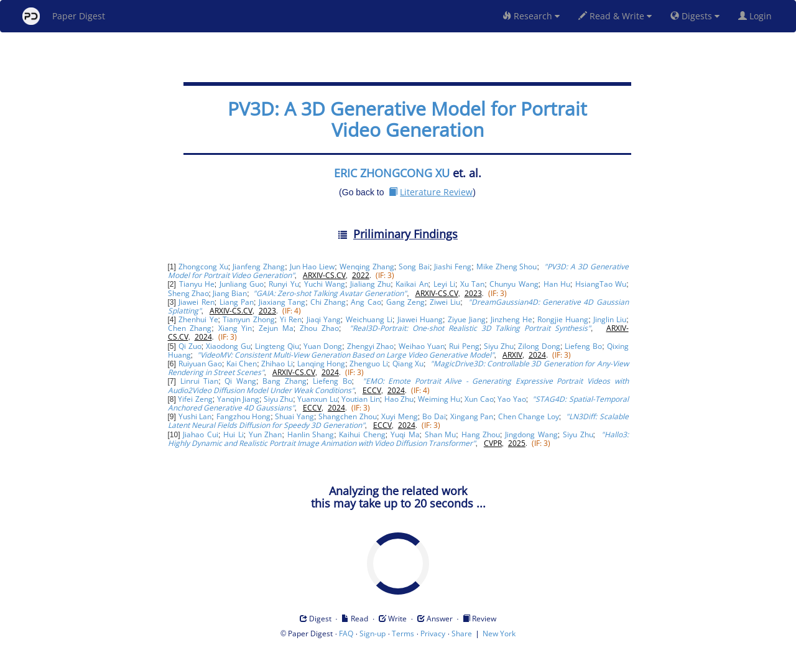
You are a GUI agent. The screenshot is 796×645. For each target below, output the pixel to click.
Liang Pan (237, 302)
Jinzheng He (511, 319)
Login (757, 16)
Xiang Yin (235, 328)
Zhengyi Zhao (370, 346)
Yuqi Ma (405, 434)
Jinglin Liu (609, 319)
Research (531, 16)
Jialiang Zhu (370, 284)
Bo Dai (434, 416)
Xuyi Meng (399, 416)
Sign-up (372, 633)
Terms (403, 633)
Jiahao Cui (200, 434)
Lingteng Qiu (277, 346)
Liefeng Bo (583, 346)
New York (499, 633)
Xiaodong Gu (228, 346)
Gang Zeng (405, 302)
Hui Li (233, 434)
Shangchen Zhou (347, 416)
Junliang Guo (242, 284)
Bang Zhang (284, 381)
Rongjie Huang (562, 319)
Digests (695, 16)
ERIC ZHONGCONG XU (392, 172)
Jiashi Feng (452, 266)
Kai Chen (241, 363)
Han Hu (557, 284)
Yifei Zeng (195, 399)
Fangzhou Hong (243, 416)
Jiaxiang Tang (282, 302)
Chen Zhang (190, 328)
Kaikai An (412, 284)
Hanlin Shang (311, 434)
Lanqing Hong (321, 363)
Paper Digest (63, 16)
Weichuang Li (369, 319)
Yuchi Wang (324, 284)
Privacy (432, 633)
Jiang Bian (230, 293)
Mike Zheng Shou (506, 266)
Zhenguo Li (368, 363)
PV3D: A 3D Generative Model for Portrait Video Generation (407, 119)
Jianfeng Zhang (259, 266)
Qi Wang (240, 381)
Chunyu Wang (513, 284)
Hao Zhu (399, 399)
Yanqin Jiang (238, 399)
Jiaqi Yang (324, 319)
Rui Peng (464, 346)
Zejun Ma (276, 328)
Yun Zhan (265, 434)
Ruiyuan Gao (200, 363)
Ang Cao (366, 302)
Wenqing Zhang (367, 266)
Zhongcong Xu (203, 266)
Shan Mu (440, 434)
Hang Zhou (481, 434)
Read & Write (615, 16)
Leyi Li (444, 284)
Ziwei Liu (445, 302)
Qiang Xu (407, 363)
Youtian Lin (360, 399)
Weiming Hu (439, 399)
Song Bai (414, 266)
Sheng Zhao (188, 293)
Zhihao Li (276, 363)
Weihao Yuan (422, 346)
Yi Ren (291, 319)
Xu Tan (472, 284)
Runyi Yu (283, 284)
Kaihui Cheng (362, 434)
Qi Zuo (189, 346)
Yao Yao (511, 399)
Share (461, 633)
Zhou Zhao (319, 328)
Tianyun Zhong (248, 319)
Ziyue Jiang (467, 319)
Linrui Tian (199, 381)
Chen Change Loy (528, 416)
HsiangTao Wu (600, 284)
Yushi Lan (195, 416)
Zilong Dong (539, 346)
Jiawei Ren (196, 302)
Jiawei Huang (420, 319)
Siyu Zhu (499, 346)
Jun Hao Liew (312, 266)
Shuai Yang (294, 416)
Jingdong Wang (531, 434)
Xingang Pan (472, 416)
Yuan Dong (322, 346)
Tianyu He (197, 284)
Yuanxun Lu (317, 399)
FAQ (346, 633)
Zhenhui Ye (198, 319)
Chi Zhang (328, 302)
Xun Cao (479, 399)
